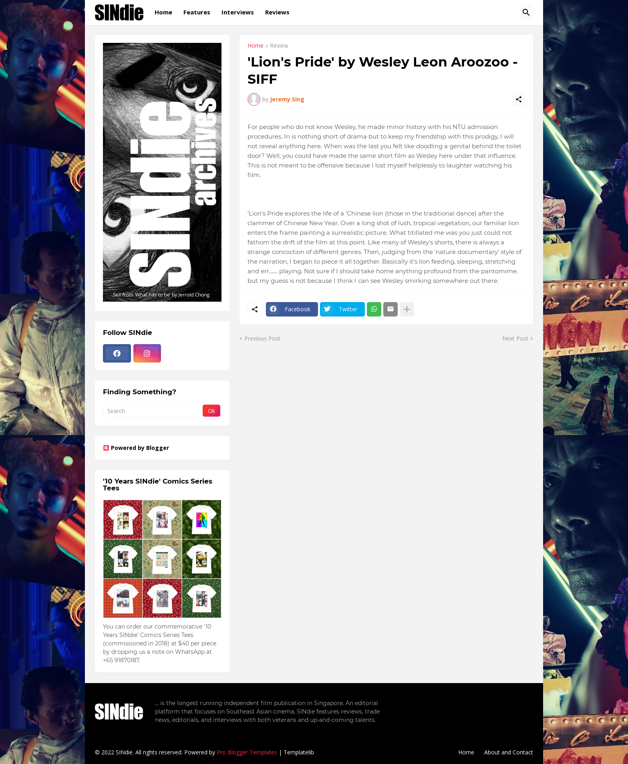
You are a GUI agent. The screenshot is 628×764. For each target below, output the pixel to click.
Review (279, 46)
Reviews (277, 12)
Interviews (237, 12)
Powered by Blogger (136, 448)
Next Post (515, 338)
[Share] (518, 99)
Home (163, 12)
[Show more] (407, 309)
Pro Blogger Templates (247, 752)
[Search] (526, 12)
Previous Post (262, 338)
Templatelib (299, 752)
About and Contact (508, 752)
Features (196, 12)
